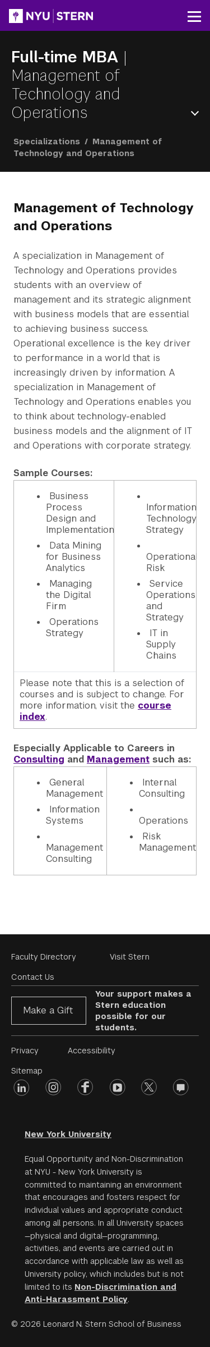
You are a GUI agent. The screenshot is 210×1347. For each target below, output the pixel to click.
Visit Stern (130, 957)
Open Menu (197, 113)
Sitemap (27, 1071)
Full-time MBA (67, 57)
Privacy (25, 1050)
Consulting (38, 759)
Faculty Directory (43, 957)
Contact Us (32, 977)
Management (118, 759)
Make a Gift (48, 1010)
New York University (68, 1134)
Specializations (46, 141)
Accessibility (91, 1050)
